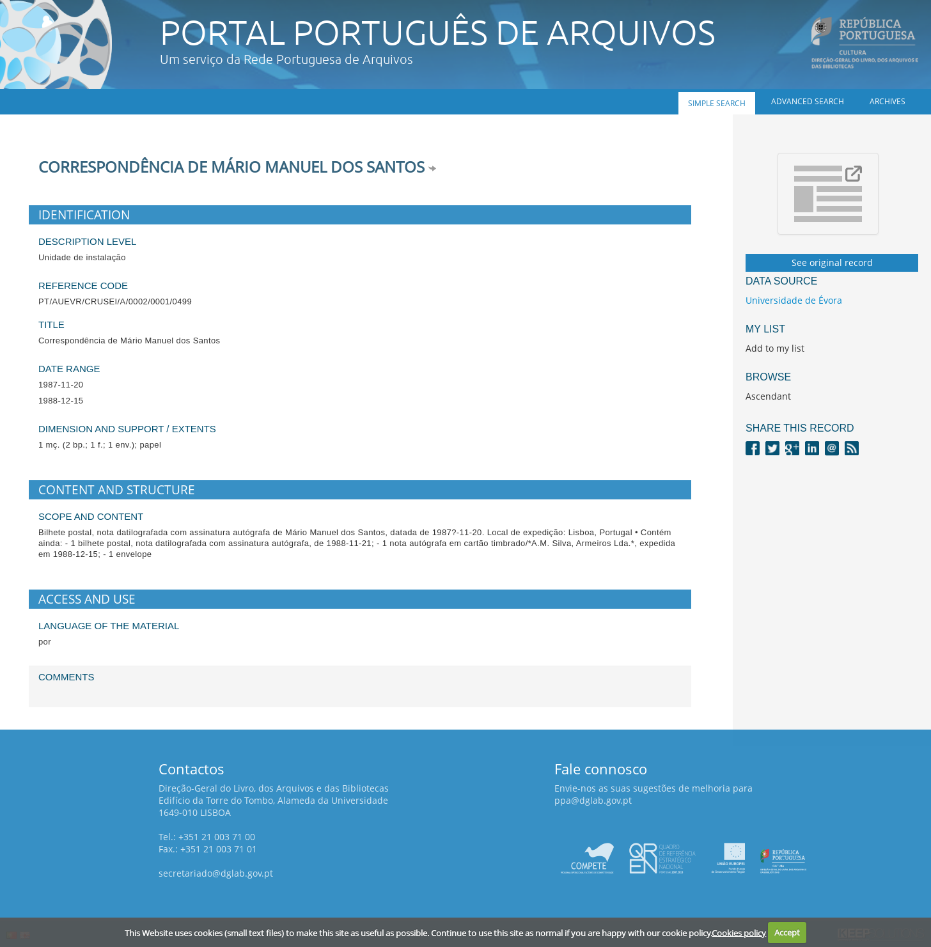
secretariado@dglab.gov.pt (216, 873)
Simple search (717, 103)
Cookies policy (739, 932)
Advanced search (807, 101)
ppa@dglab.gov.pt (593, 800)
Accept (787, 932)
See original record (832, 262)
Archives (887, 101)
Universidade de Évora (794, 300)
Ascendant (768, 396)
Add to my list (775, 348)
